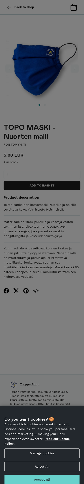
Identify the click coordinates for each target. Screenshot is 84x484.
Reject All (42, 468)
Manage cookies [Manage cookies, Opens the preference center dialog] (42, 455)
